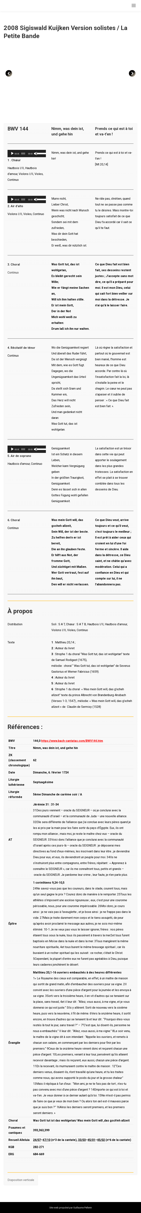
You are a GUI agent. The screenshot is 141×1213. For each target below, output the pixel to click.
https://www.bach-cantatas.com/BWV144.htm (72, 741)
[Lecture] (12, 153)
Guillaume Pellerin (82, 1207)
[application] (27, 153)
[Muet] (35, 153)
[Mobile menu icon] (133, 5)
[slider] (23, 153)
